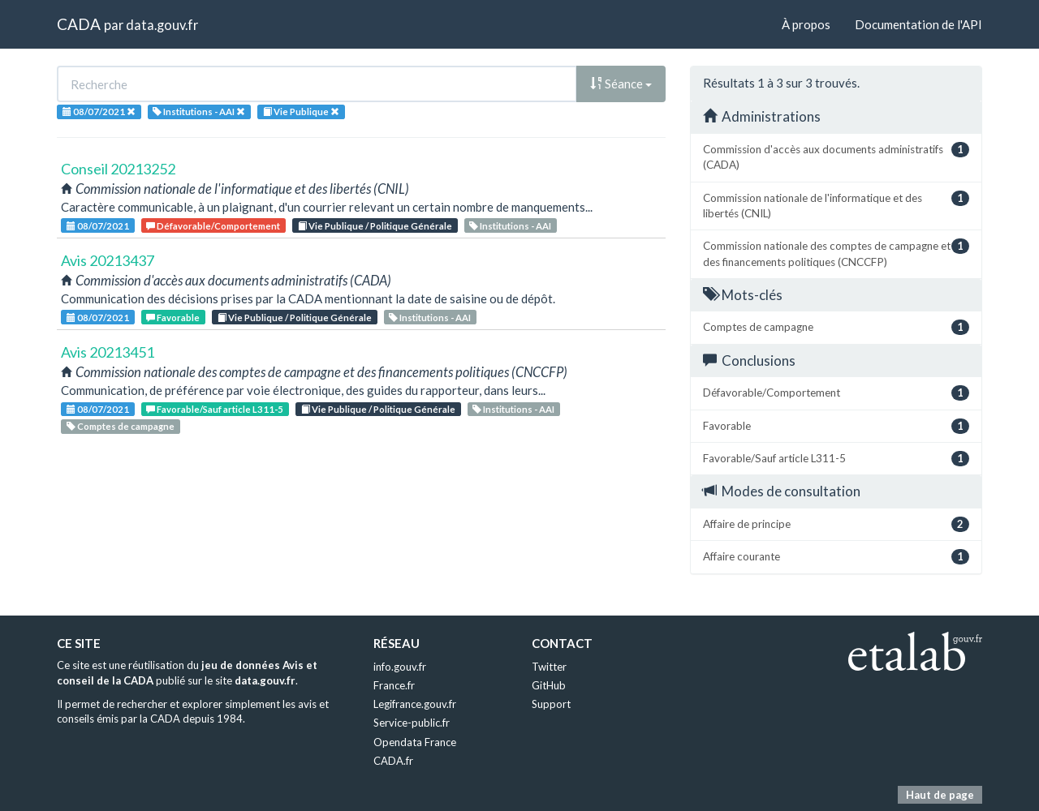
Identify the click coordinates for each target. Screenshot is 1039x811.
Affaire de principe (836, 524)
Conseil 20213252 (118, 169)
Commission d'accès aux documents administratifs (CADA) (836, 156)
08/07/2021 (98, 226)
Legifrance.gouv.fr (414, 703)
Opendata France (414, 742)
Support (551, 703)
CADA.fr (393, 760)
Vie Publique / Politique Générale (375, 226)
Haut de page (940, 794)
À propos (806, 24)
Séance (621, 83)
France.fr (394, 685)
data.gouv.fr (162, 24)
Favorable (173, 317)
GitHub (549, 685)
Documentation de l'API (918, 24)
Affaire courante (836, 556)
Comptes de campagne (121, 426)
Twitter (549, 666)
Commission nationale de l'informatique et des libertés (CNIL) (836, 205)
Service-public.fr (411, 722)
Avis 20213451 (107, 352)
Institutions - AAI (510, 226)
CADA (79, 24)
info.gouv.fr (399, 666)
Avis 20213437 (107, 260)
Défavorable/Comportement (213, 226)
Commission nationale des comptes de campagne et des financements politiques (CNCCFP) (836, 253)
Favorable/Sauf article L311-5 (214, 409)
